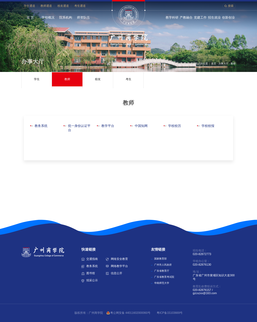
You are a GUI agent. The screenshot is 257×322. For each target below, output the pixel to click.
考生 (128, 79)
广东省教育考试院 (164, 276)
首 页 (30, 17)
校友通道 (63, 5)
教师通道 (46, 5)
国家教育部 (160, 258)
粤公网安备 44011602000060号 (130, 312)
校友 (98, 79)
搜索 (231, 5)
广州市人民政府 (163, 264)
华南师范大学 (161, 282)
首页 (213, 63)
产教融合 (186, 17)
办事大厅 (223, 63)
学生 (37, 79)
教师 (233, 63)
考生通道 (80, 5)
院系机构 (65, 17)
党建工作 (200, 17)
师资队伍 (83, 17)
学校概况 (48, 17)
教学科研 (172, 17)
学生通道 (29, 5)
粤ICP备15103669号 (170, 312)
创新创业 (228, 17)
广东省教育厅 (161, 270)
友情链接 (158, 249)
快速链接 (88, 249)
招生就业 (214, 17)
